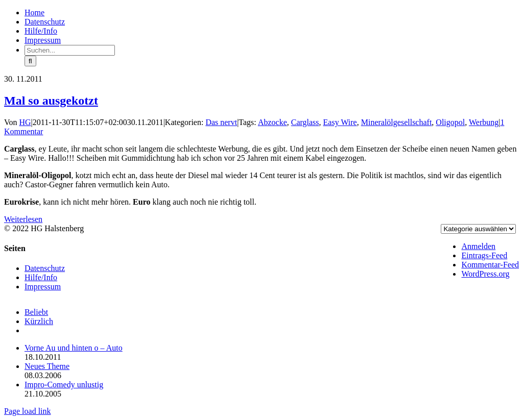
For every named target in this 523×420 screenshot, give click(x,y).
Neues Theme (47, 366)
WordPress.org (485, 273)
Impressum (43, 286)
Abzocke (272, 122)
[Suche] (30, 61)
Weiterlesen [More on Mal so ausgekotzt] (23, 219)
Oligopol (450, 122)
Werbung (483, 122)
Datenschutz (45, 268)
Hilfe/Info (41, 277)
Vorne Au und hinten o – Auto (74, 347)
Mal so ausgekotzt (51, 100)
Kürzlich (39, 321)
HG (25, 122)
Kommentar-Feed (490, 264)
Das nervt (221, 122)
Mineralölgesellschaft (396, 122)
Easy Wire (340, 122)
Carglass (305, 122)
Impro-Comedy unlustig (64, 384)
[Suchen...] (70, 50)
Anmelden (478, 246)
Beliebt (36, 312)
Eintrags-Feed (484, 255)
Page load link (27, 411)
